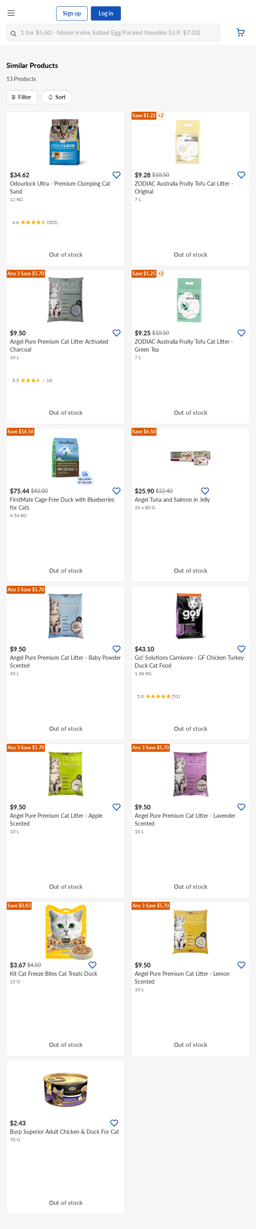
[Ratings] (35, 222)
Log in (106, 13)
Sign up (72, 13)
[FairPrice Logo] (36, 13)
